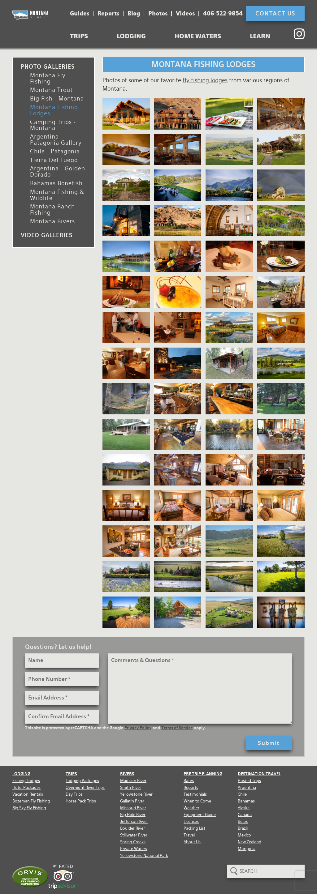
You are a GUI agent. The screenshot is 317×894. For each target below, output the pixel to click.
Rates (189, 780)
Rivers (127, 774)
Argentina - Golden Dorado (57, 171)
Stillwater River (133, 835)
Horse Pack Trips (81, 801)
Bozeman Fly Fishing (31, 801)
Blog (134, 13)
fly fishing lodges (205, 80)
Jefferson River (134, 821)
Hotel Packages (26, 787)
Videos (185, 13)
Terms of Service (177, 727)
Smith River (130, 787)
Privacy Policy (137, 727)
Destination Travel (259, 774)
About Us (192, 842)
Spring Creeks (132, 842)
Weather (191, 808)
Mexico (244, 835)
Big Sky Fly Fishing (29, 808)
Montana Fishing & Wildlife (57, 195)
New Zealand (249, 842)
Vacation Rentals (27, 794)
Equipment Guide (200, 814)
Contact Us (275, 13)
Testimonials (195, 794)
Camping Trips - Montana (53, 125)
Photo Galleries (48, 66)
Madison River (133, 780)
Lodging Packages (82, 780)
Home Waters (198, 36)
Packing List (194, 828)
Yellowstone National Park (144, 855)
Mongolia (246, 848)
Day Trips (74, 794)
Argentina (247, 787)
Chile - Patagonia (55, 151)
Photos (158, 13)
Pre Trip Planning (203, 774)
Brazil (243, 828)
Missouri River (133, 808)
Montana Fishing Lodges (54, 110)
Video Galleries (46, 235)
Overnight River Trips (85, 787)
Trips (79, 36)
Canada (245, 814)
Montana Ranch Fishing (52, 209)
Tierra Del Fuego (54, 160)
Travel (189, 835)
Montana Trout (51, 90)
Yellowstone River (136, 794)
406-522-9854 (223, 13)
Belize (243, 821)
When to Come (197, 801)
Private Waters (133, 848)
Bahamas (246, 801)
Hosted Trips (249, 780)
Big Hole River (132, 814)
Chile (242, 794)
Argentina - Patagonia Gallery (56, 139)
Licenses (191, 821)
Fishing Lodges (26, 780)
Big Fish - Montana (57, 98)
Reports (108, 13)
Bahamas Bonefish (56, 183)
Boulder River (132, 828)
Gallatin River (132, 801)
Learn (260, 36)
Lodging (131, 36)
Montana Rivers (52, 221)
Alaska (244, 808)
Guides (79, 13)
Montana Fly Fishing (48, 78)
